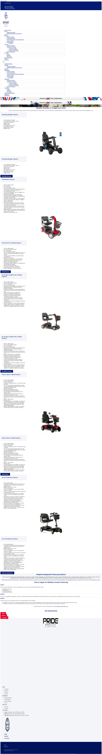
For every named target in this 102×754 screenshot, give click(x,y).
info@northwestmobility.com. (62, 606)
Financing (6, 44)
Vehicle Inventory (8, 30)
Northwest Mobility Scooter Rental (14, 33)
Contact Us (7, 59)
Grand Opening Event (9, 57)
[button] (33, 61)
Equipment (6, 35)
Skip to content (3, 0)
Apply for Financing (11, 51)
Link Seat (11, 43)
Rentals (6, 31)
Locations (7, 88)
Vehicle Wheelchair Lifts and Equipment (15, 39)
